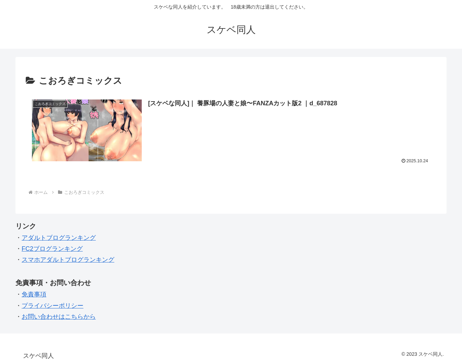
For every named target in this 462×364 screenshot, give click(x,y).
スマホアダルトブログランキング (68, 259)
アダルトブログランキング (59, 237)
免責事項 (34, 294)
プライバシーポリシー (52, 305)
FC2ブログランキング (52, 248)
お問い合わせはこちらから (59, 316)
